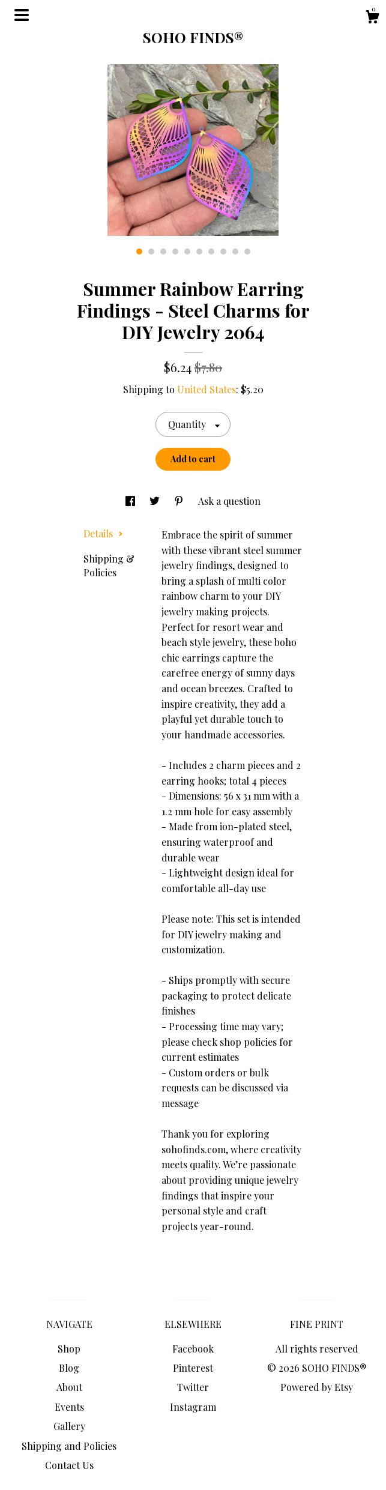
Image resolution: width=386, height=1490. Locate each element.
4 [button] (175, 252)
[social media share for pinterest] (180, 501)
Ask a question (229, 501)
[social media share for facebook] (131, 501)
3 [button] (163, 252)
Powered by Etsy (316, 1387)
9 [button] (235, 252)
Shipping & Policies (108, 565)
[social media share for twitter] (155, 501)
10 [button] (247, 252)
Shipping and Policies (69, 1446)
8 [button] (223, 252)
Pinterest (193, 1368)
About (69, 1387)
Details (103, 533)
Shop (69, 1348)
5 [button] (187, 252)
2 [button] (151, 252)
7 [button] (211, 252)
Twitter (193, 1387)
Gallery (69, 1426)
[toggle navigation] (21, 15)
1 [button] (139, 252)
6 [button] (199, 252)
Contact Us (69, 1465)
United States (206, 389)
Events (69, 1407)
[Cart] (372, 18)
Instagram (193, 1407)
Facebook (193, 1348)
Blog (69, 1368)
